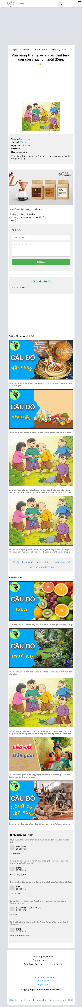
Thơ (30, 569)
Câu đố (23, 142)
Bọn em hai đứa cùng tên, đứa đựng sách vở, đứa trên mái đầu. (39, 826)
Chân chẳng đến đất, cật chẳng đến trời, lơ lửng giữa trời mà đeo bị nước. (40, 675)
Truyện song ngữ (61, 564)
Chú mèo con (43, 983)
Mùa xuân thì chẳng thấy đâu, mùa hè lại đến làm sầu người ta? (39, 843)
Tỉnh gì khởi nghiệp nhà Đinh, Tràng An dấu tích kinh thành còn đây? (39, 925)
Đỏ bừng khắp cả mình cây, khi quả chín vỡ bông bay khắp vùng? (41, 627)
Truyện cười (28, 564)
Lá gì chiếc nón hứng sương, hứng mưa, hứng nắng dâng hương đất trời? (38, 904)
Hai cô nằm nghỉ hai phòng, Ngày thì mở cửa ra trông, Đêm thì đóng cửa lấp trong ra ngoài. (39, 778)
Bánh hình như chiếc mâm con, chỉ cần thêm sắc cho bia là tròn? (40, 435)
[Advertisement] (41, 24)
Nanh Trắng (24, 139)
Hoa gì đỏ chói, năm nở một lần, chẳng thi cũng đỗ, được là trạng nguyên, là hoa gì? (39, 864)
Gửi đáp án (41, 264)
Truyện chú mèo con (21, 49)
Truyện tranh (43, 987)
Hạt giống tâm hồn (44, 569)
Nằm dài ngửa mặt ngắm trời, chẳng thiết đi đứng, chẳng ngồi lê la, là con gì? (40, 386)
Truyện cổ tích (43, 564)
